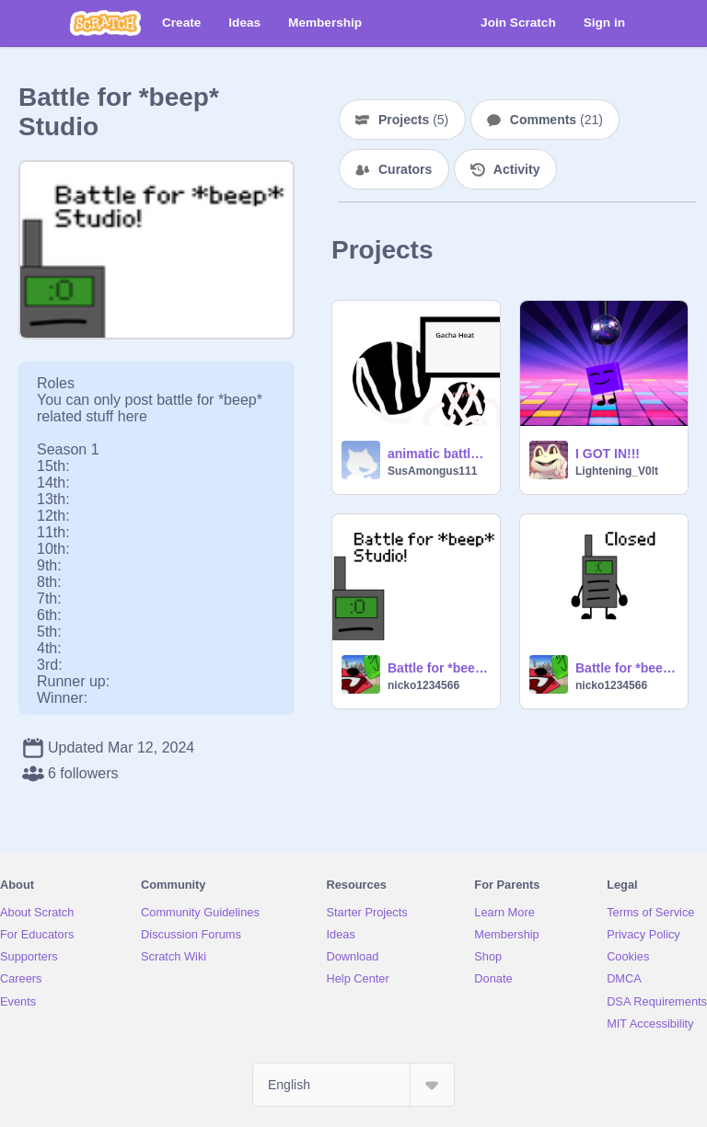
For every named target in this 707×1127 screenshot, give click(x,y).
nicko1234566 (423, 685)
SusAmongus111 (432, 471)
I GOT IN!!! (607, 453)
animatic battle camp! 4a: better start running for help (438, 453)
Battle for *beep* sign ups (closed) (626, 668)
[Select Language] (353, 1085)
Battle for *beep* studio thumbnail (438, 668)
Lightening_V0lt (616, 471)
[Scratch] (105, 23)
